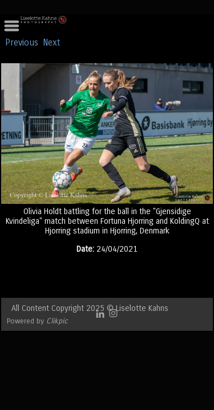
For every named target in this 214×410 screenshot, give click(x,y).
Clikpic (57, 321)
